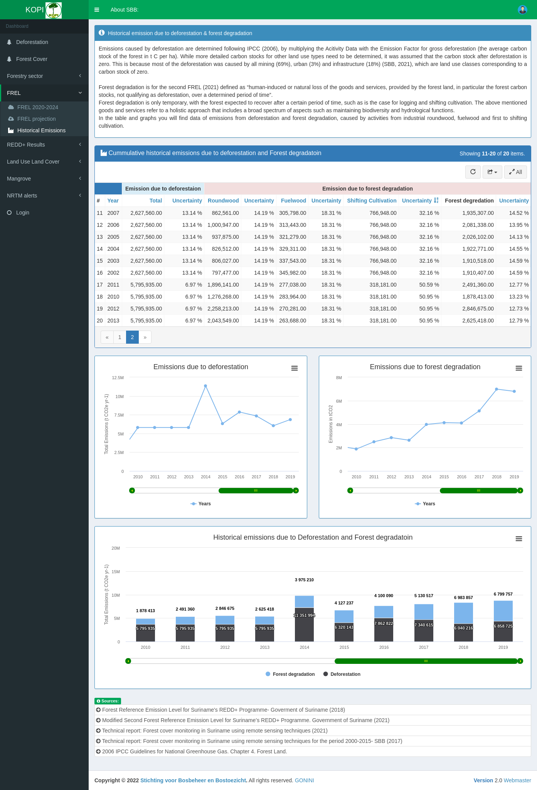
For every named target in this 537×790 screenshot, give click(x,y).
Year (113, 201)
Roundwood (223, 201)
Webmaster (517, 780)
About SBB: (124, 10)
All (515, 172)
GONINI (304, 780)
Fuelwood (293, 201)
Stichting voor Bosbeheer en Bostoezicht (193, 780)
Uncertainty (187, 201)
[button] (97, 9)
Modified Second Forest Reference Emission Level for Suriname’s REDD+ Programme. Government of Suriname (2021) (242, 720)
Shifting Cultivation (371, 201)
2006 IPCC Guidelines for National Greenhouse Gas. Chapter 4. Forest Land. (191, 751)
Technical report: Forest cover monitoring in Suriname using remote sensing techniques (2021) (212, 731)
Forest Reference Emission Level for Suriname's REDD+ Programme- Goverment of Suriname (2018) (220, 710)
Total (156, 201)
